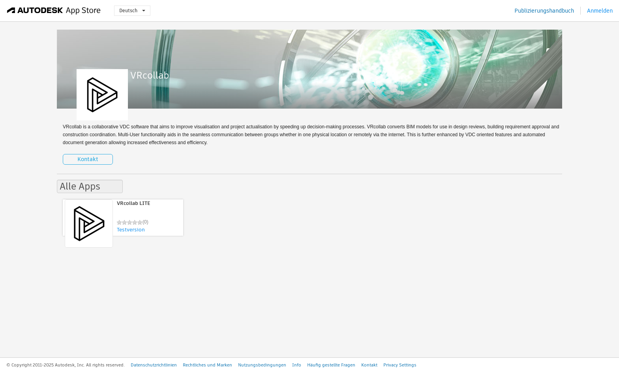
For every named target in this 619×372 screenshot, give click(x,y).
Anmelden (600, 11)
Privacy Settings (399, 365)
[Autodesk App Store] (53, 11)
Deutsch (132, 10)
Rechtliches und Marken (207, 365)
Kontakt (87, 159)
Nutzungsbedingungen (262, 365)
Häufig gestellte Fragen (331, 365)
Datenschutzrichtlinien (154, 365)
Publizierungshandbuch (544, 11)
